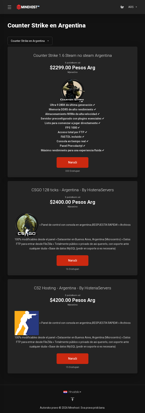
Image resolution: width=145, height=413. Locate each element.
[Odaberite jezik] (72, 392)
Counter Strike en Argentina (30, 40)
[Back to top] (72, 399)
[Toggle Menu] (9, 7)
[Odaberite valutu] (132, 7)
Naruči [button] (72, 162)
